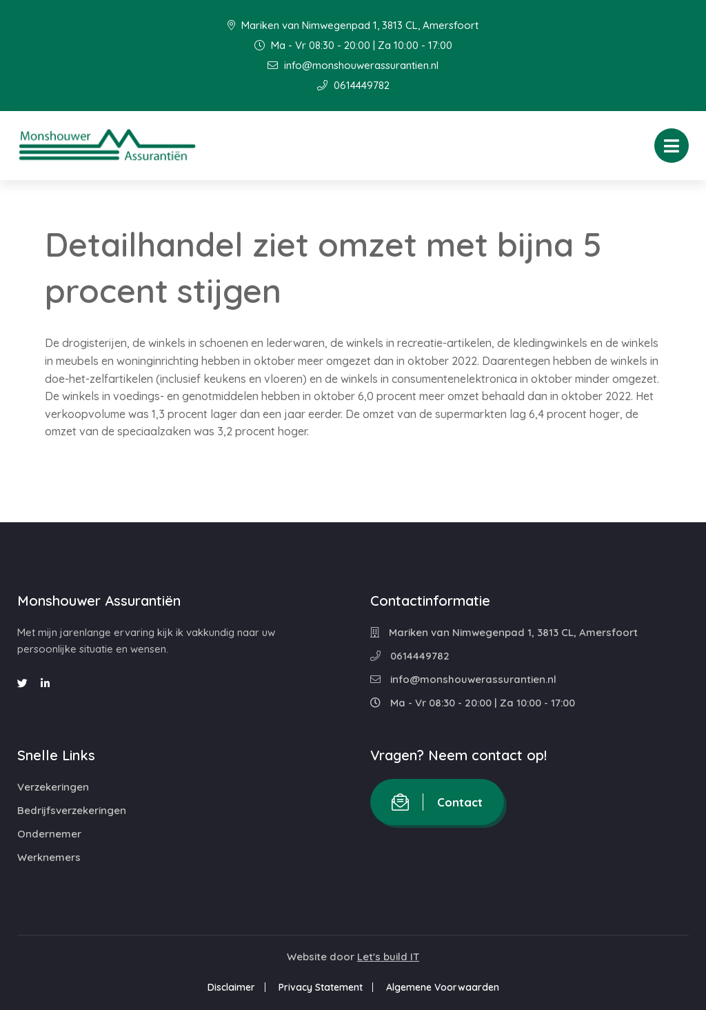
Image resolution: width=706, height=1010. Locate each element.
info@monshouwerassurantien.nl (353, 65)
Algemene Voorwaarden (442, 987)
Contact (437, 802)
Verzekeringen (53, 786)
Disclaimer (231, 987)
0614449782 (353, 85)
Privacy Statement (321, 987)
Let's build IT (388, 956)
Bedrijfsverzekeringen (71, 810)
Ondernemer (49, 833)
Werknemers (49, 857)
